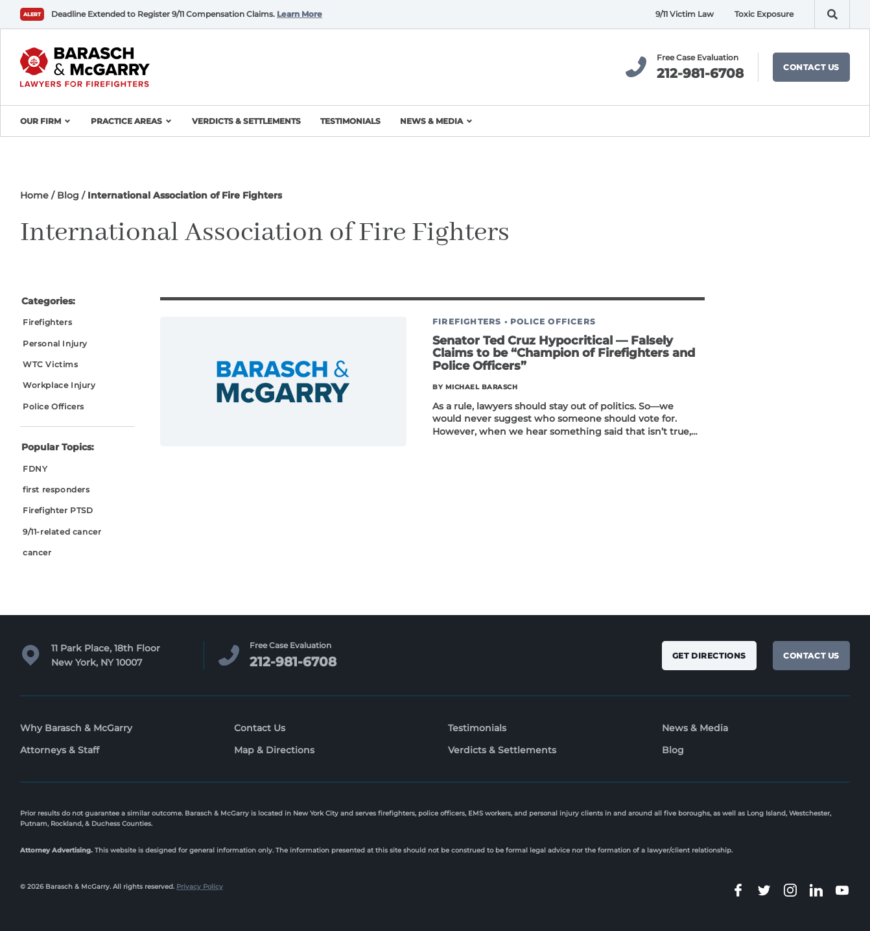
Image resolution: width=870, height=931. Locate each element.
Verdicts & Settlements (246, 121)
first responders (56, 489)
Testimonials (350, 121)
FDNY (35, 469)
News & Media (431, 121)
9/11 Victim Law (684, 14)
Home (34, 195)
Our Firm (40, 121)
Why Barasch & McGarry (76, 728)
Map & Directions (274, 750)
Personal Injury (55, 343)
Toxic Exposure (764, 14)
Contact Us (811, 67)
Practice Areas (126, 121)
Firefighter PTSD (58, 510)
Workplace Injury (59, 385)
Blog (68, 195)
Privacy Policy (199, 886)
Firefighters (47, 322)
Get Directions (709, 655)
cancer (37, 552)
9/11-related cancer (62, 532)
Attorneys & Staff (59, 750)
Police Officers (53, 406)
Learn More (299, 14)
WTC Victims (50, 364)
